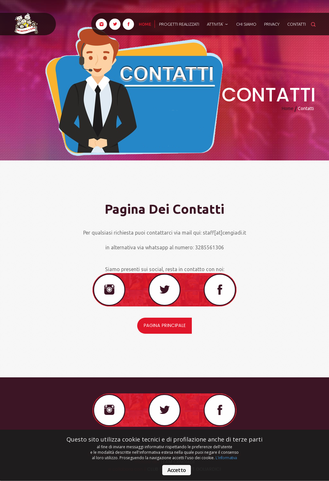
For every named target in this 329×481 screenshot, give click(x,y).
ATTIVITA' (217, 24)
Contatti (296, 24)
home (145, 24)
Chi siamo (246, 24)
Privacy (272, 24)
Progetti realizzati (179, 24)
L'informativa (226, 457)
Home (287, 108)
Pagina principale (165, 325)
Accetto (176, 470)
